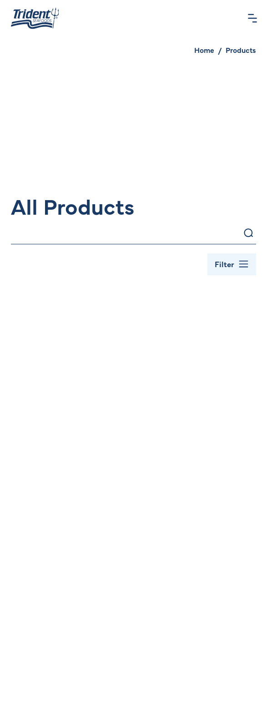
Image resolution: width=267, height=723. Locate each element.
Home (204, 50)
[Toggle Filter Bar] (231, 264)
